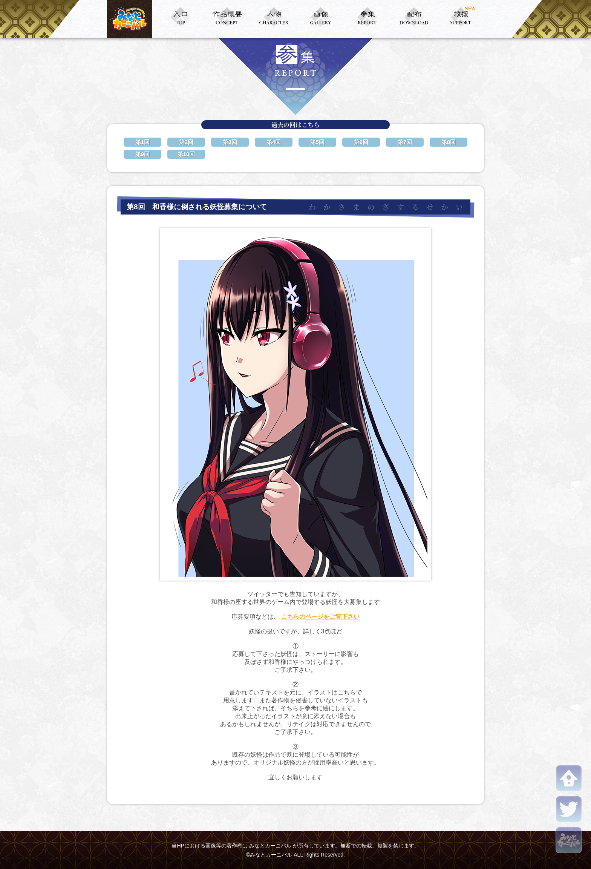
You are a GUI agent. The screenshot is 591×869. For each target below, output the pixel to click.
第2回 (186, 142)
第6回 (361, 142)
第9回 (142, 154)
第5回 (317, 142)
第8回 (448, 142)
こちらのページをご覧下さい (320, 616)
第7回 (405, 142)
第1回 (142, 142)
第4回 (273, 142)
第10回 (186, 154)
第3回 (230, 142)
